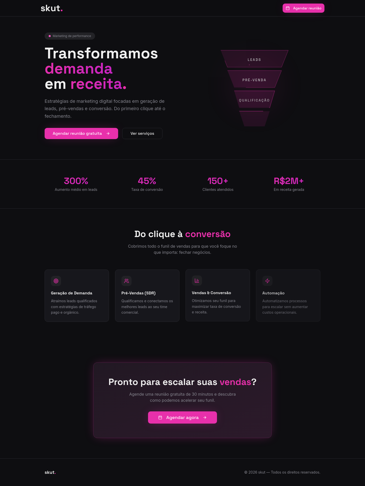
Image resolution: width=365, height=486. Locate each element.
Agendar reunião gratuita (81, 133)
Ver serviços (142, 133)
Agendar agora (182, 417)
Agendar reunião (303, 8)
